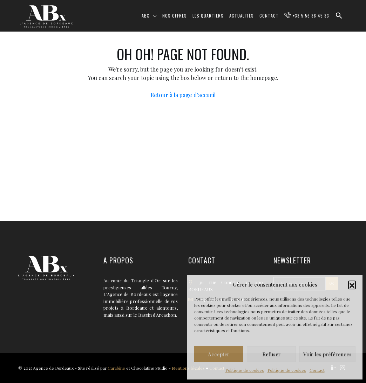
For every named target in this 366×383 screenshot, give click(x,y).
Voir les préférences (327, 354)
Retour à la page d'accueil (183, 95)
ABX (145, 16)
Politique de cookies (244, 370)
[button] (351, 284)
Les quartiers (208, 16)
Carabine (116, 368)
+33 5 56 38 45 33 (311, 16)
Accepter (219, 354)
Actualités (241, 16)
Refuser (271, 354)
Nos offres (174, 16)
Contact (317, 370)
